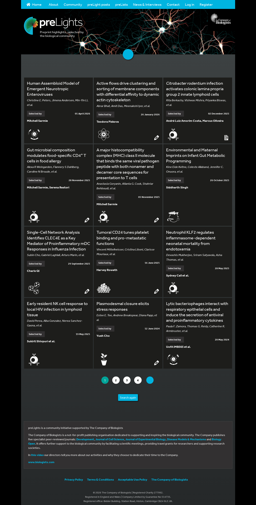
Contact (173, 4)
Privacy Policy (74, 477)
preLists (121, 4)
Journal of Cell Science (109, 437)
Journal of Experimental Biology (145, 437)
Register (206, 4)
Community (73, 4)
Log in (189, 4)
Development (85, 437)
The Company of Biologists (169, 477)
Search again (128, 395)
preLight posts (98, 4)
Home (34, 4)
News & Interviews (147, 4)
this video (37, 452)
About (53, 4)
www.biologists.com (41, 459)
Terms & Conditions (100, 477)
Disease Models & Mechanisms (186, 437)
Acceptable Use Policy (132, 477)
